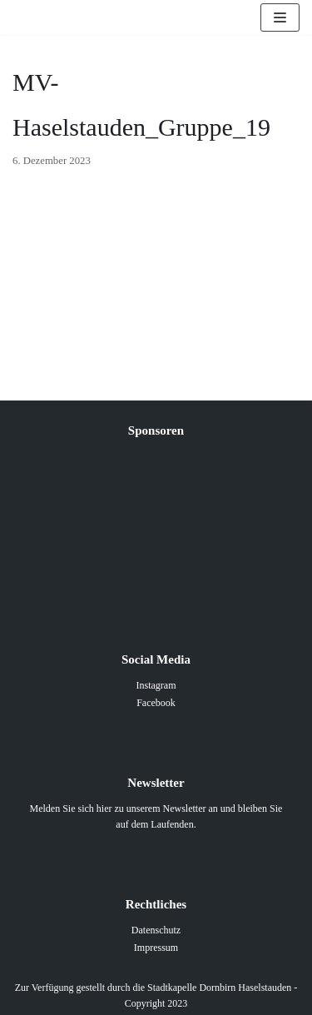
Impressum (156, 947)
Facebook (156, 703)
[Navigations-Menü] (280, 17)
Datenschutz (156, 930)
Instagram (156, 685)
